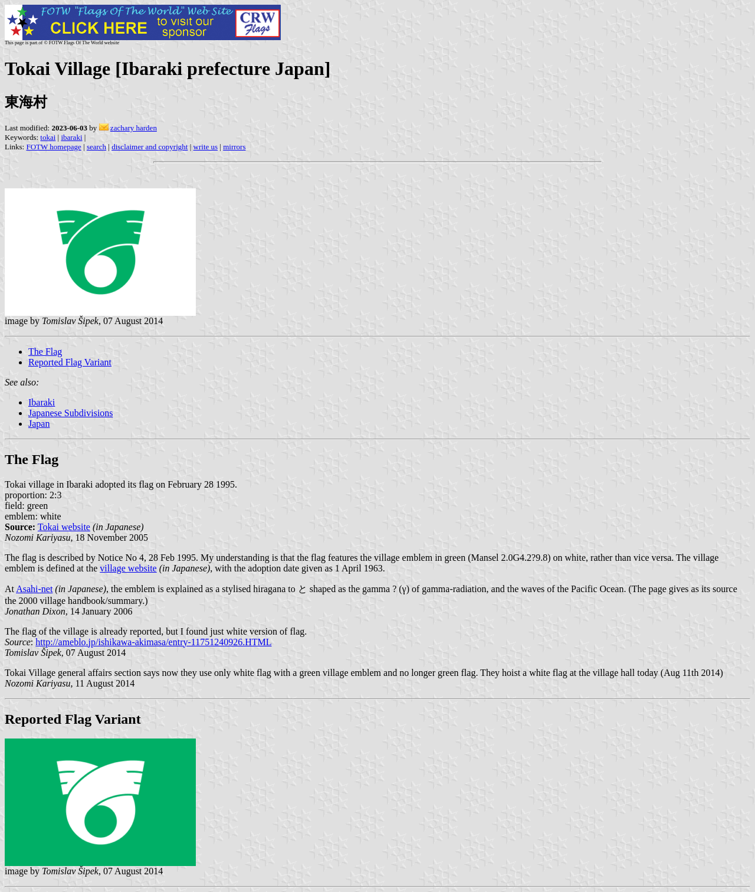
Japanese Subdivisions (70, 413)
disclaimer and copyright (149, 146)
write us (205, 146)
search (96, 146)
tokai (47, 137)
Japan (39, 424)
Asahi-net (34, 589)
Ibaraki (41, 402)
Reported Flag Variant (69, 362)
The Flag (45, 352)
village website (128, 568)
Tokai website (64, 527)
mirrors (234, 146)
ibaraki (71, 137)
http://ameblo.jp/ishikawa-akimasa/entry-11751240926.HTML (153, 642)
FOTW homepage (53, 146)
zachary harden (133, 127)
